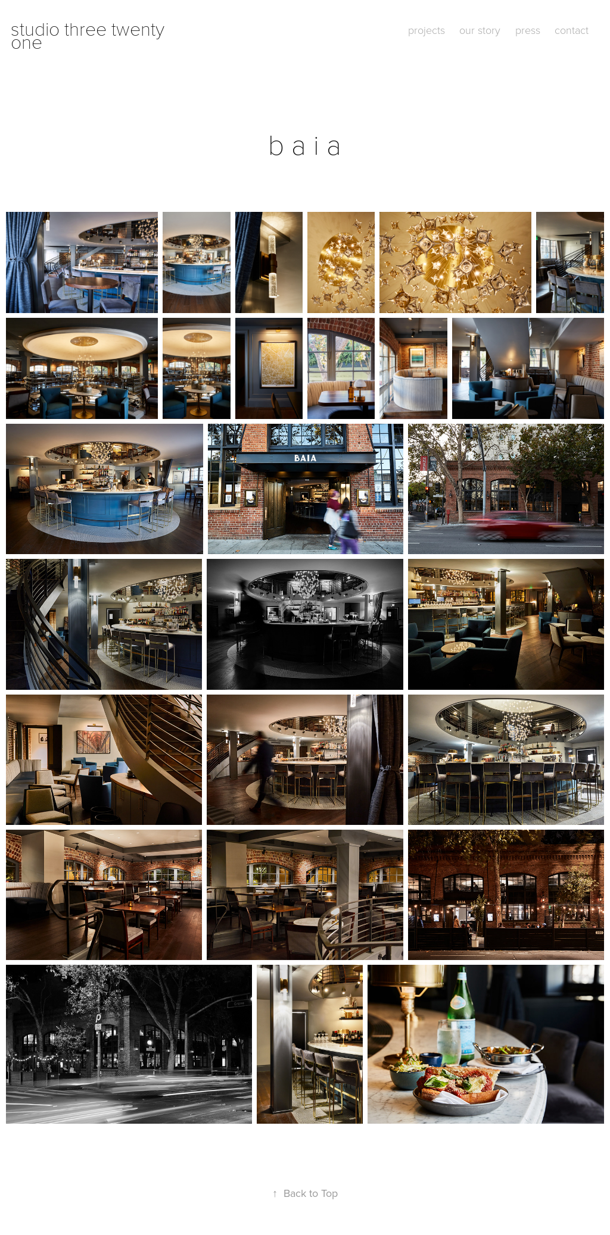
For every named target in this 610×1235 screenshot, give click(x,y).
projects (426, 30)
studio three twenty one (90, 34)
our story (479, 30)
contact (572, 30)
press (527, 30)
